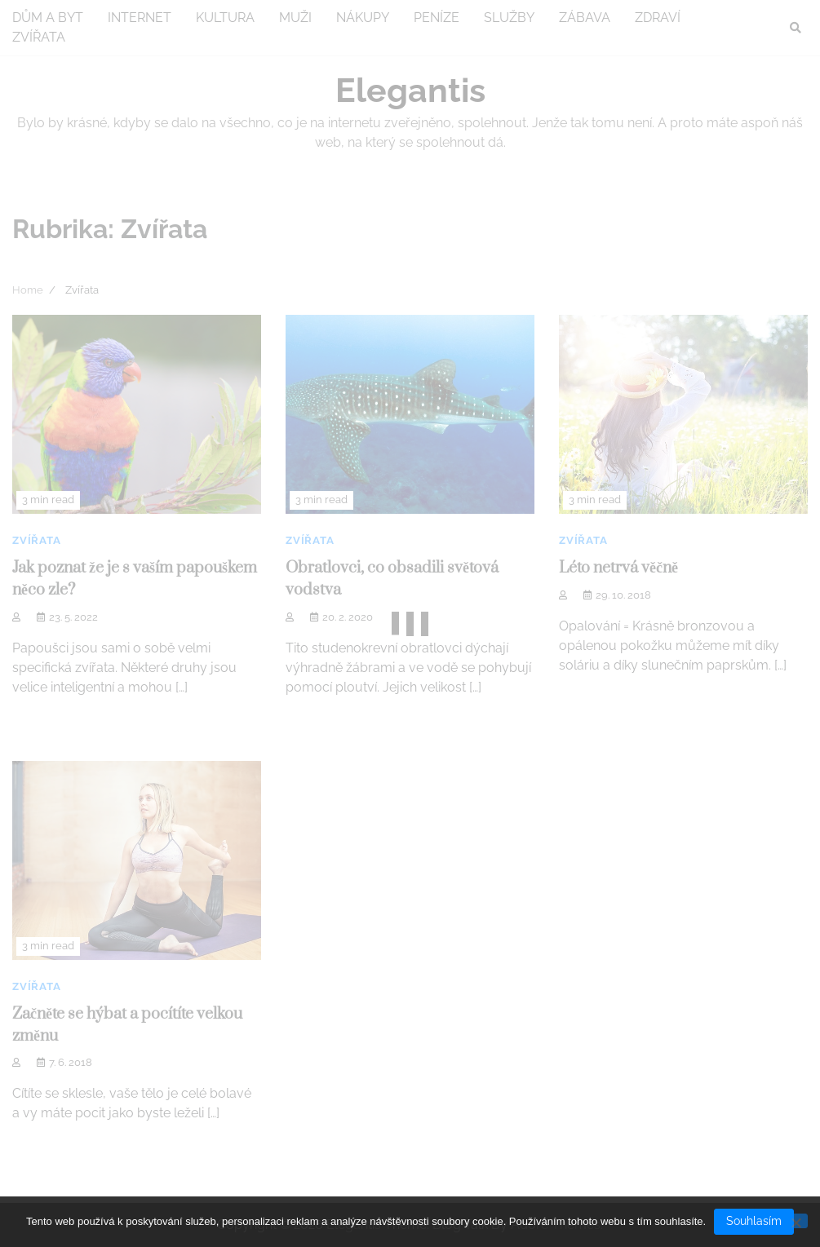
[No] (795, 1221)
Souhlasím (754, 1220)
